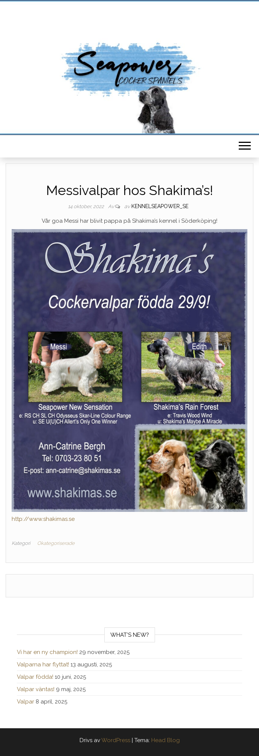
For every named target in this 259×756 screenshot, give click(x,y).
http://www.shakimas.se (43, 519)
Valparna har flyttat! (43, 664)
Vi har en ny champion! (47, 652)
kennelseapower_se (159, 206)
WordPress (115, 740)
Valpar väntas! (35, 689)
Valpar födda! (35, 677)
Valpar (25, 701)
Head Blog (165, 740)
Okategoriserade (56, 543)
